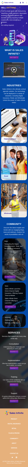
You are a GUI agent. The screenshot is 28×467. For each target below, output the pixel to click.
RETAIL (14, 428)
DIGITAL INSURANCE (14, 423)
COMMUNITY (14, 438)
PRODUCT (14, 419)
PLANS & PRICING (14, 433)
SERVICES (14, 448)
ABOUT (14, 443)
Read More (10, 277)
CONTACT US (14, 453)
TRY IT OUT (14, 57)
